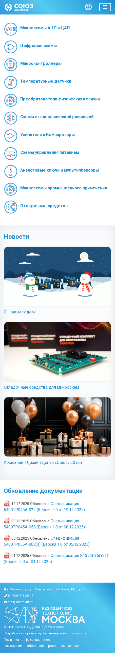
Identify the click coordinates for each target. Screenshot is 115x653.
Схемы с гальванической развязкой (56, 116)
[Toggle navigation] (105, 7)
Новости (16, 236)
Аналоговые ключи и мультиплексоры (59, 170)
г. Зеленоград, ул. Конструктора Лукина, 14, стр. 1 (45, 589)
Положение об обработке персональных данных (41, 646)
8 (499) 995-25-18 (20, 596)
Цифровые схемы (38, 45)
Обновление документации (43, 490)
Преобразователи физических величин (60, 99)
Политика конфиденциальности (28, 640)
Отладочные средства (44, 205)
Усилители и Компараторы (47, 134)
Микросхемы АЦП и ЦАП (45, 27)
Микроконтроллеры (41, 63)
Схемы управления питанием (49, 152)
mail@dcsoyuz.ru (20, 602)
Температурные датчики (45, 81)
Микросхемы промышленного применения (63, 188)
